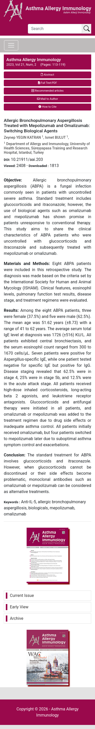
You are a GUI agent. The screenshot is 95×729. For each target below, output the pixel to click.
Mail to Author (47, 99)
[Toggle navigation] (11, 45)
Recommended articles (47, 90)
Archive (16, 618)
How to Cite (47, 106)
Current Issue (22, 595)
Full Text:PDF (47, 83)
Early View (19, 607)
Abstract (47, 74)
